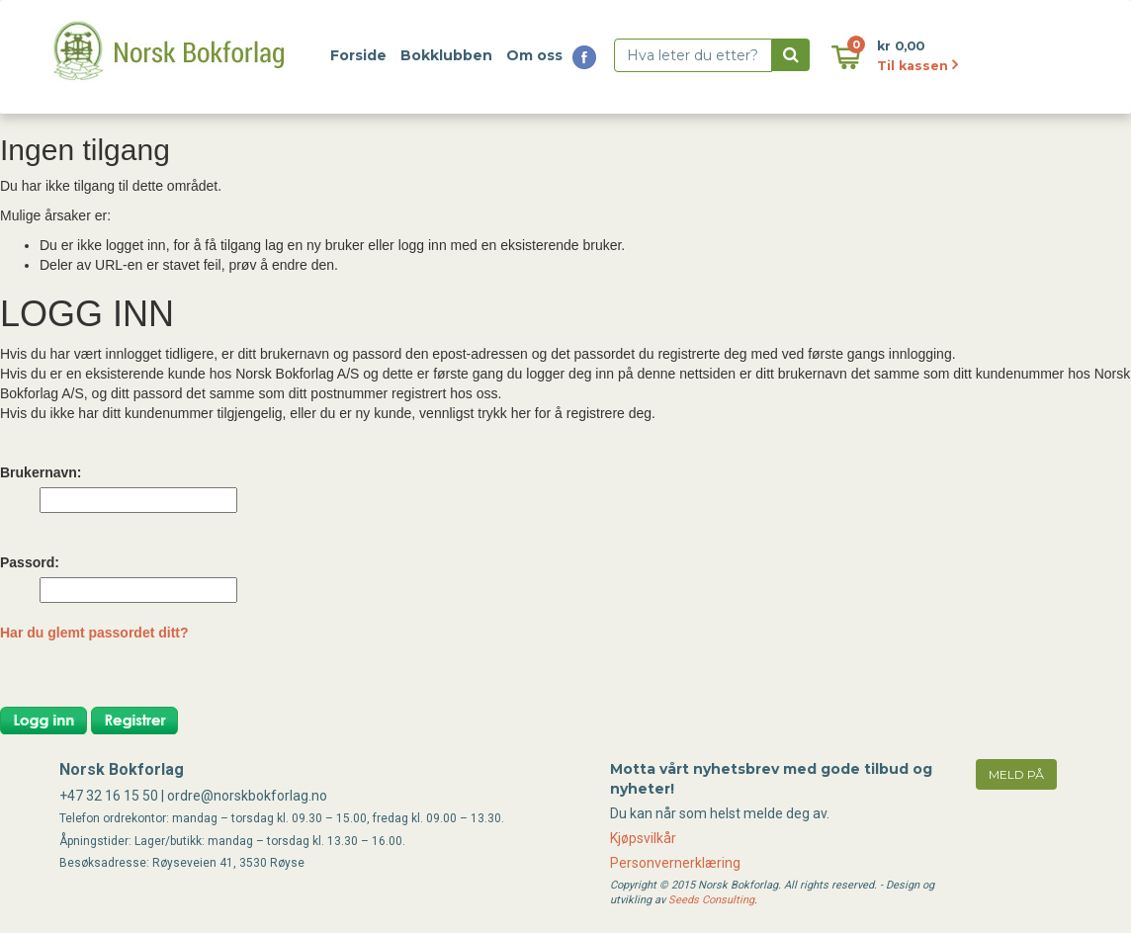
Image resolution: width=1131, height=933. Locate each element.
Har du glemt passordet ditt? (94, 632)
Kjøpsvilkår (643, 838)
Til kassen (917, 65)
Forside (358, 55)
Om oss (534, 55)
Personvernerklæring (675, 863)
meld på (1016, 774)
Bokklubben (446, 55)
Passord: (29, 562)
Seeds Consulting (711, 899)
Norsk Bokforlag (121, 769)
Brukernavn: (40, 472)
